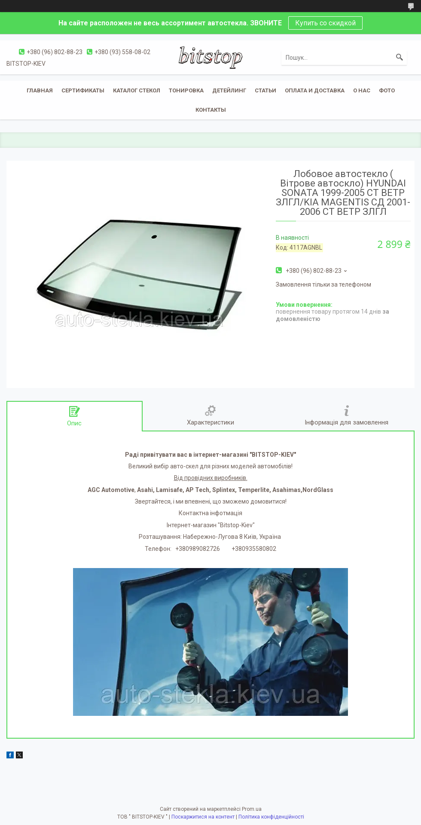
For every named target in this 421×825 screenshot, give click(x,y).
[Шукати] (399, 57)
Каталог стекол (136, 90)
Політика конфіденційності (271, 817)
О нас (361, 90)
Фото (387, 90)
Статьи (265, 90)
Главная (40, 90)
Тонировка (186, 90)
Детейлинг (229, 90)
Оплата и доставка (315, 90)
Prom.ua (252, 809)
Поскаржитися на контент (203, 817)
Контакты (210, 110)
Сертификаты (82, 90)
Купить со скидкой (325, 23)
